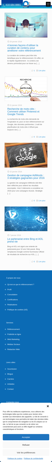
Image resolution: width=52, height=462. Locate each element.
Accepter (26, 437)
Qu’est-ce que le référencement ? (20, 284)
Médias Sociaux (13, 344)
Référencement (13, 329)
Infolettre (10, 384)
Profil (9, 289)
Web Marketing (13, 339)
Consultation (12, 295)
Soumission (12, 369)
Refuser (26, 445)
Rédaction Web (13, 349)
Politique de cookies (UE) (17, 310)
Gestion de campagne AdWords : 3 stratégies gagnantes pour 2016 (26, 176)
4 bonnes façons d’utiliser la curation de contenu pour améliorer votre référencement (24, 48)
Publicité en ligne (14, 334)
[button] (47, 406)
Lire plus (42, 70)
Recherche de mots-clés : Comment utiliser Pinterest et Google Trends (23, 112)
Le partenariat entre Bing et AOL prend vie (25, 240)
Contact (10, 389)
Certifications (12, 300)
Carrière (10, 379)
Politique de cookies (14, 458)
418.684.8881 (13, 5)
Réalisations (12, 305)
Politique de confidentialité (33, 458)
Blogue (10, 374)
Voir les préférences (26, 452)
